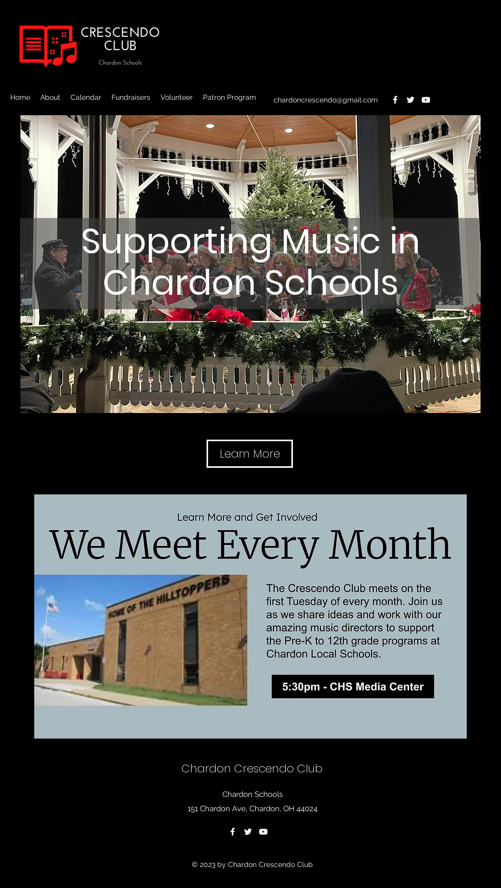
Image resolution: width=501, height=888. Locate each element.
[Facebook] (395, 100)
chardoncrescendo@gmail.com (326, 100)
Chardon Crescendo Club (252, 768)
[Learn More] (250, 454)
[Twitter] (410, 100)
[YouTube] (426, 100)
